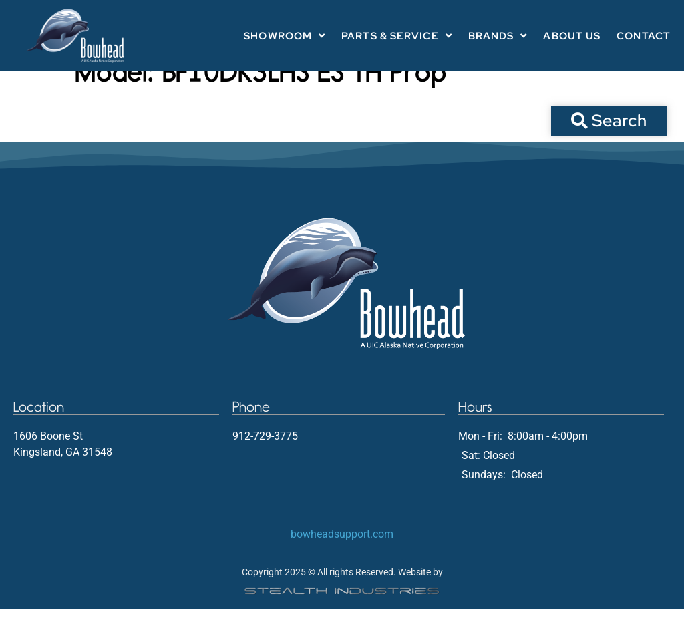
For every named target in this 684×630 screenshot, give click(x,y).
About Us (572, 36)
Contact (644, 36)
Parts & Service (396, 35)
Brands (498, 35)
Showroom (284, 35)
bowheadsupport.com (342, 554)
